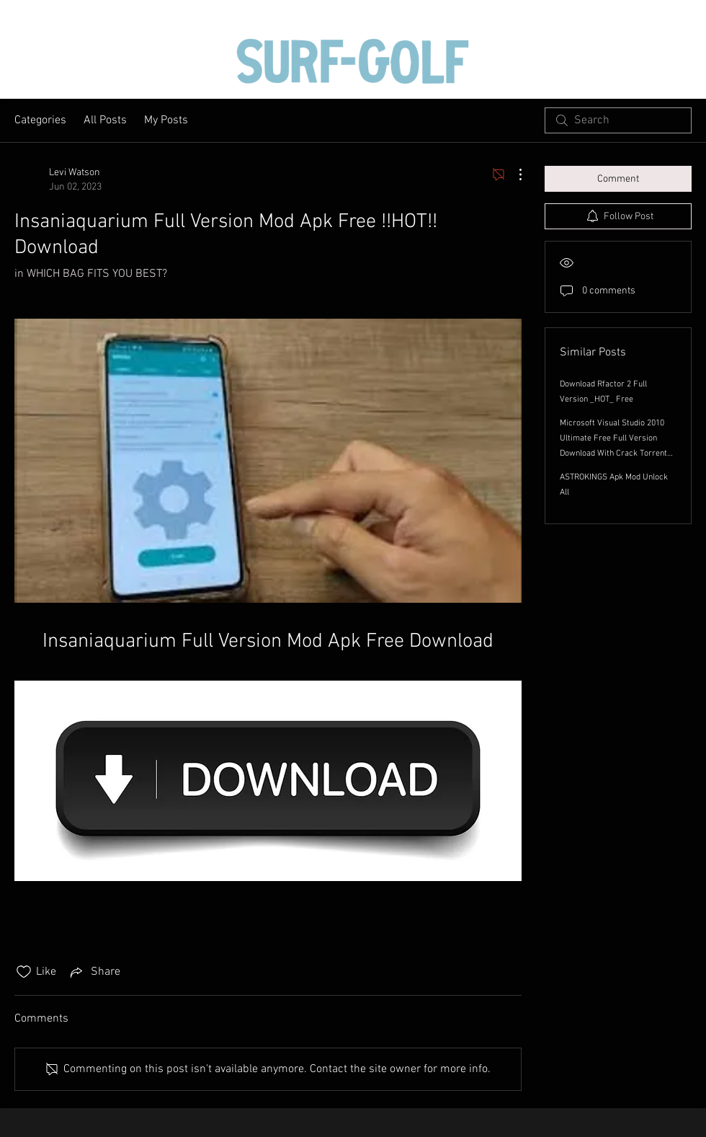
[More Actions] (513, 174)
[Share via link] (94, 972)
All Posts (105, 120)
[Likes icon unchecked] (23, 972)
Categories (40, 120)
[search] (618, 120)
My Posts (166, 120)
